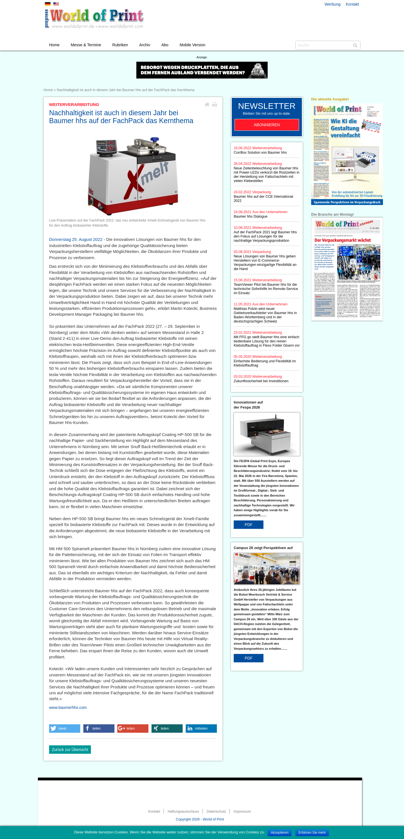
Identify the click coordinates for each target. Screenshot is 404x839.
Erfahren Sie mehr (312, 833)
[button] (64, 728)
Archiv (144, 45)
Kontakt (352, 4)
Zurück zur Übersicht (70, 749)
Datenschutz (216, 811)
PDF (248, 524)
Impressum (242, 811)
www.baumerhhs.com (68, 707)
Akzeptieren (279, 833)
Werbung (333, 4)
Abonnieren (267, 125)
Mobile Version (192, 45)
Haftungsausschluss (183, 811)
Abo (164, 45)
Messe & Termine (86, 45)
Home (54, 45)
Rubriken (120, 45)
